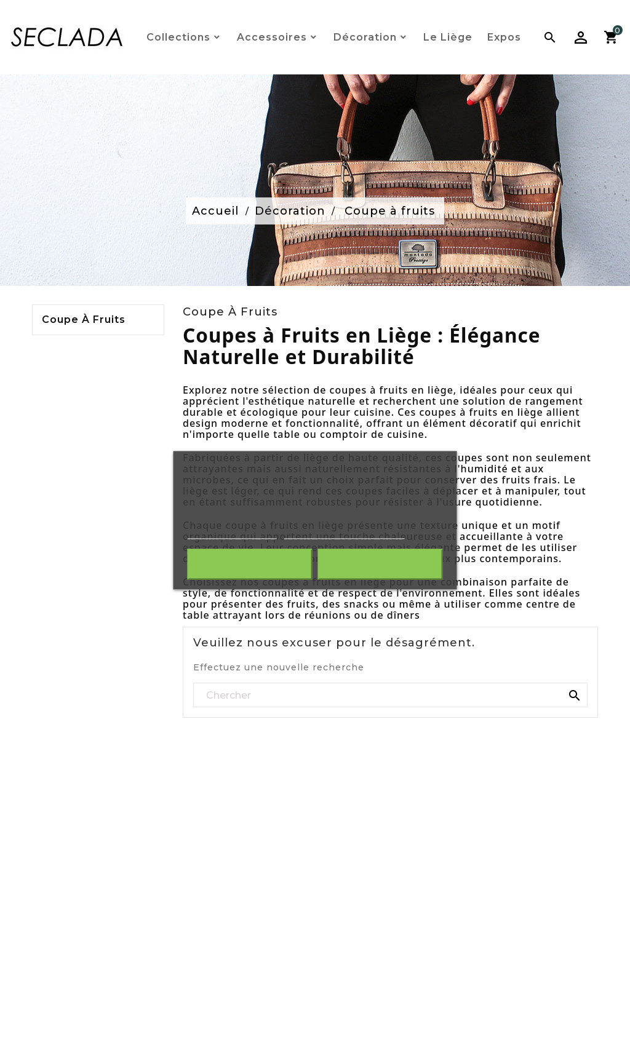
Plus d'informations (232, 533)
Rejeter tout (250, 564)
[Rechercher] (390, 695)
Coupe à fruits (84, 319)
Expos (504, 37)
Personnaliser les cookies (344, 533)
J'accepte (380, 564)
